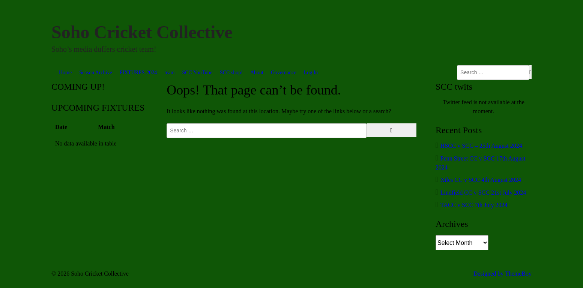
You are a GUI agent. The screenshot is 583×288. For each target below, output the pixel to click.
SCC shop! (231, 72)
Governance (283, 72)
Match (106, 127)
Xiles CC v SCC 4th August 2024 (480, 180)
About (256, 72)
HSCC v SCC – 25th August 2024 (481, 145)
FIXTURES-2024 (138, 72)
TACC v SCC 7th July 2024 (474, 205)
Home (65, 72)
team (169, 72)
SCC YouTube (197, 72)
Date (61, 127)
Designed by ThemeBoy (502, 273)
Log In (311, 72)
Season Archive (95, 72)
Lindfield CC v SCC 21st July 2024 (483, 192)
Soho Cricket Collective (142, 32)
